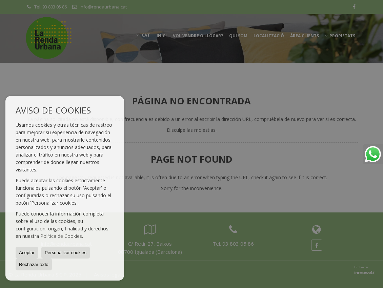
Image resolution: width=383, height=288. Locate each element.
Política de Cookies (61, 236)
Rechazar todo (33, 264)
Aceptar (27, 252)
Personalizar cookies (65, 252)
